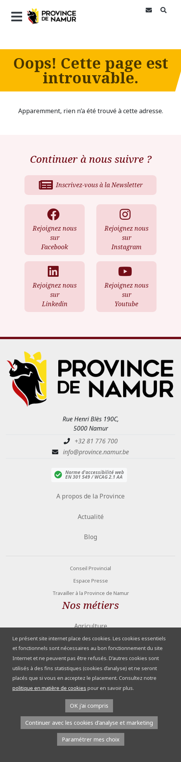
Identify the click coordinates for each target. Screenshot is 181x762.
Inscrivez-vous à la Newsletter (91, 185)
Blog (90, 537)
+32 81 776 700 (96, 441)
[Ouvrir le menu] (13, 16)
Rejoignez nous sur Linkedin (54, 286)
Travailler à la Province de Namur (90, 593)
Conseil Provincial (90, 568)
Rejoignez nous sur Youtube (125, 286)
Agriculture (90, 626)
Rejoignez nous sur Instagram (125, 229)
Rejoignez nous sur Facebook (54, 229)
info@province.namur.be (96, 452)
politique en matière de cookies (49, 687)
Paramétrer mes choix (91, 739)
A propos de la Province (90, 496)
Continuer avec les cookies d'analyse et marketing (89, 722)
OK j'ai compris (89, 705)
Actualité (91, 516)
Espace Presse (90, 580)
